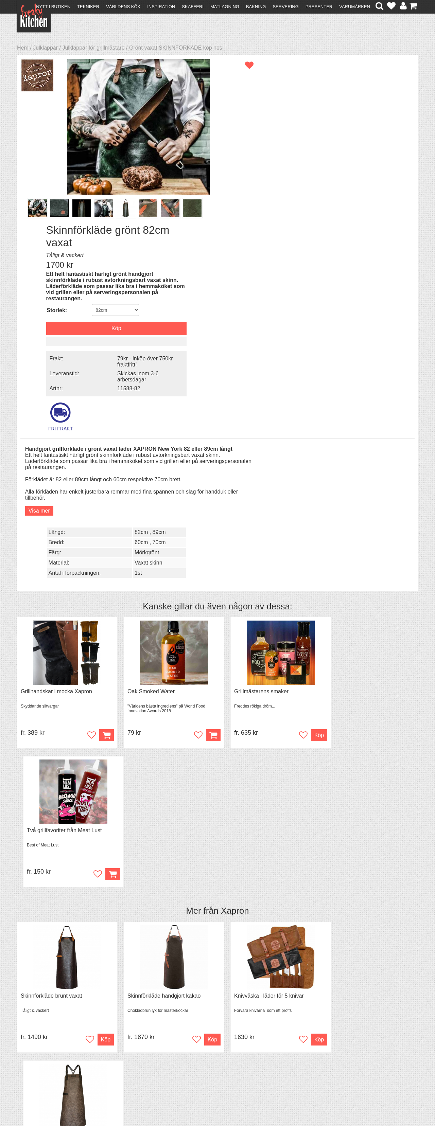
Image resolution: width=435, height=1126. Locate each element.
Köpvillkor (32, 1046)
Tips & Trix (130, 1046)
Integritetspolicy (39, 1064)
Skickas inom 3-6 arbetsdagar (360, 210)
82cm (361, 284)
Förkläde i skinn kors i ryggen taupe (369, 623)
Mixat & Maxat (134, 1052)
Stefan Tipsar (133, 1058)
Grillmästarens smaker (251, 458)
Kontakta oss (36, 1039)
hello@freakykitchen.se (192, 1103)
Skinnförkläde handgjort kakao (158, 623)
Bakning (256, 6)
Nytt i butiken (53, 6)
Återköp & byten (39, 1052)
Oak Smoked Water (146, 458)
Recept (126, 1039)
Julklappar (45, 48)
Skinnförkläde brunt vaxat (51, 623)
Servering (285, 6)
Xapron (235, 538)
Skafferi (193, 6)
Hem (23, 48)
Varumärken (354, 6)
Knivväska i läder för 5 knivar (259, 623)
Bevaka (96, 833)
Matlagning (224, 6)
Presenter (319, 6)
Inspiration (161, 6)
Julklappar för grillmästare (93, 48)
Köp (101, 501)
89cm (379, 284)
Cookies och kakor (215, 1053)
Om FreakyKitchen (215, 1040)
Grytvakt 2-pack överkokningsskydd (64, 789)
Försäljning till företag (46, 1058)
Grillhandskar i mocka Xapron (56, 458)
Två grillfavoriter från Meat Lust (363, 458)
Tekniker (88, 6)
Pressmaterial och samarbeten (230, 1047)
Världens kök (123, 6)
